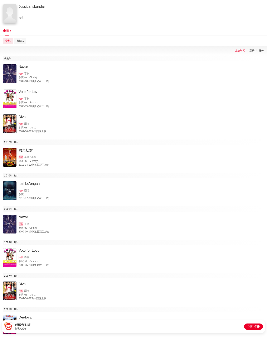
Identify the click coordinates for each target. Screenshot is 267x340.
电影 (21, 73)
